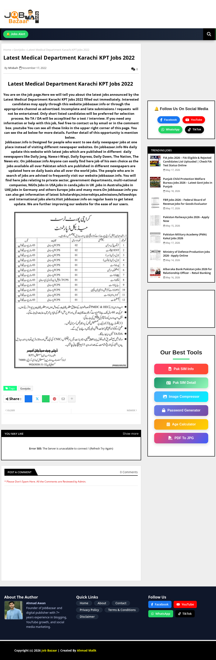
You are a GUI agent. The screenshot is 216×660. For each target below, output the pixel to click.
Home (7, 50)
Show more (131, 434)
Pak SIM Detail (181, 383)
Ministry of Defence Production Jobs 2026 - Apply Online (186, 253)
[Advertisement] (181, 72)
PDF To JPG (181, 438)
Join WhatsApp (121, 34)
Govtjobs (19, 50)
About (102, 603)
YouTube (193, 120)
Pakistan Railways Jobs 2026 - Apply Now (186, 219)
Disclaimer (87, 617)
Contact (120, 603)
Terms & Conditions (122, 610)
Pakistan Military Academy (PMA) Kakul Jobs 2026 (185, 236)
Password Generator (181, 410)
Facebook (168, 120)
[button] (209, 34)
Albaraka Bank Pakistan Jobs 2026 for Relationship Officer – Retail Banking (187, 271)
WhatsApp (170, 129)
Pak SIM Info (181, 369)
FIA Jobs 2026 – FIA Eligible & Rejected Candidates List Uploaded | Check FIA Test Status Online (187, 161)
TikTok (194, 129)
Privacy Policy (89, 610)
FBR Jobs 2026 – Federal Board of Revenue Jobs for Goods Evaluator (185, 201)
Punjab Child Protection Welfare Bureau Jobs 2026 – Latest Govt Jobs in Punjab (187, 182)
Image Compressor (181, 397)
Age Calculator (181, 424)
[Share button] (72, 398)
